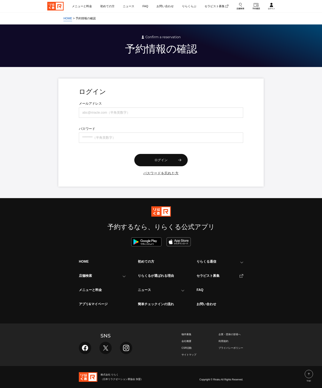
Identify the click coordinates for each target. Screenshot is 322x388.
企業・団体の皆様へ (229, 334)
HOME (84, 261)
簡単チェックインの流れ (156, 304)
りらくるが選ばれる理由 (156, 275)
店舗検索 (102, 275)
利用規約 (223, 341)
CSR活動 (187, 347)
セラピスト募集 (220, 276)
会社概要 (186, 341)
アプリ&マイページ (93, 304)
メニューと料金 (90, 290)
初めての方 (146, 261)
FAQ (200, 290)
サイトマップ (189, 354)
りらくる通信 (220, 261)
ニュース (161, 290)
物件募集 (186, 334)
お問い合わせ (206, 304)
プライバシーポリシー (230, 347)
